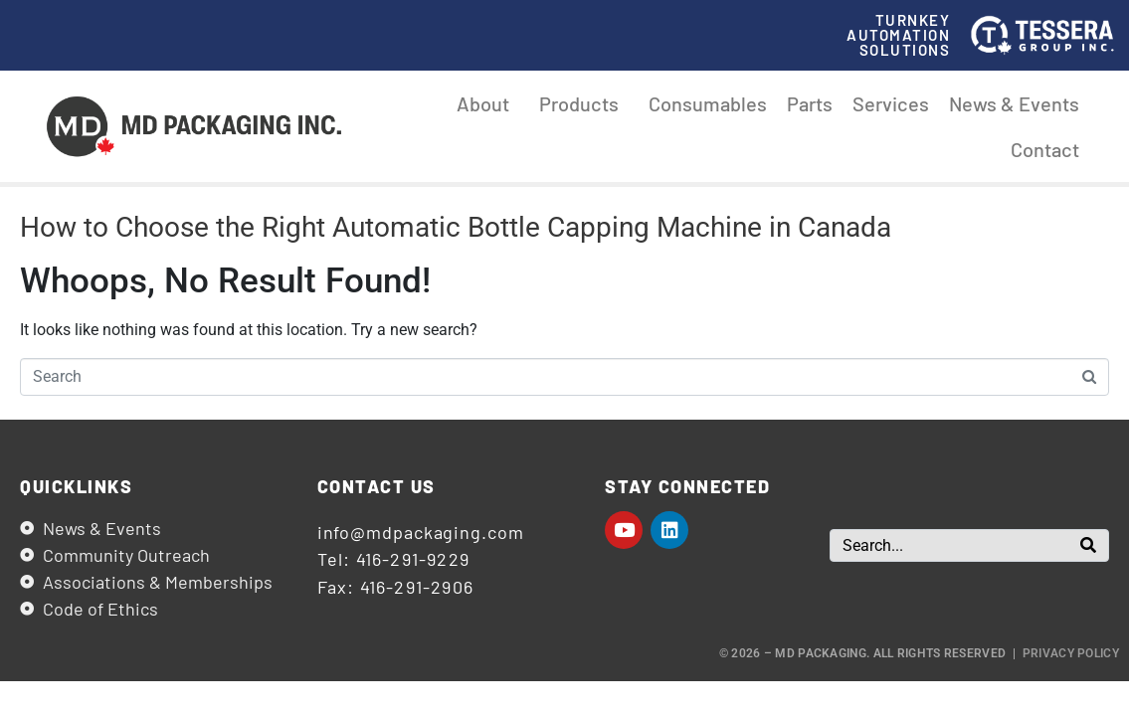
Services (890, 103)
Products (584, 103)
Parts (810, 103)
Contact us (376, 486)
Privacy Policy (1071, 653)
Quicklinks (76, 486)
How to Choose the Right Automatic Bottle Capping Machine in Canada (455, 227)
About (488, 103)
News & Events (1014, 103)
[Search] (1088, 545)
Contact (1045, 149)
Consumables (708, 103)
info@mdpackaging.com (420, 532)
